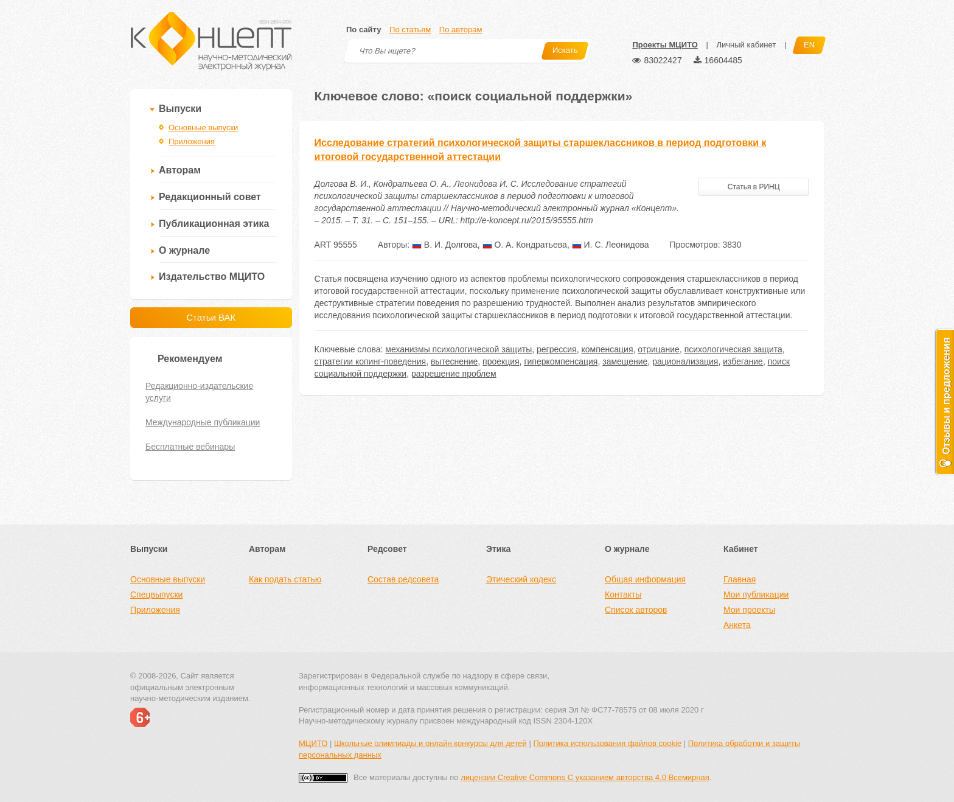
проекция (500, 361)
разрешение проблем (453, 373)
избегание (743, 361)
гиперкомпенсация (560, 361)
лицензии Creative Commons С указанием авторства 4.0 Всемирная (585, 777)
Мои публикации (756, 594)
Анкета (737, 625)
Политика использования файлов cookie (607, 743)
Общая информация (645, 579)
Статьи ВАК (210, 317)
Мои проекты (749, 610)
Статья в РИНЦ (754, 187)
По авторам (460, 29)
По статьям (410, 29)
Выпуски (180, 108)
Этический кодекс (521, 579)
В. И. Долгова (445, 244)
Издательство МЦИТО (212, 276)
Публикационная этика (214, 223)
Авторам (180, 170)
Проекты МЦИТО (664, 44)
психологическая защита (733, 349)
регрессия (557, 349)
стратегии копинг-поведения (371, 361)
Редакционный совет (210, 197)
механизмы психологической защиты (458, 349)
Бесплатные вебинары (190, 447)
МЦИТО (313, 743)
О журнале (184, 250)
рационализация (685, 361)
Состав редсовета (403, 579)
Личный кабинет (746, 44)
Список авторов (636, 610)
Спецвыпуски (156, 594)
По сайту (363, 29)
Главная (739, 579)
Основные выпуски (203, 127)
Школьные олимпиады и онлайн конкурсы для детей (430, 743)
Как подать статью (285, 579)
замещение (624, 361)
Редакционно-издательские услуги (199, 392)
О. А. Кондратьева (524, 244)
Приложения (192, 141)
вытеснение (454, 361)
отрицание (659, 349)
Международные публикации (202, 422)
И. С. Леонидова (610, 244)
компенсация (607, 349)
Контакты (623, 594)
